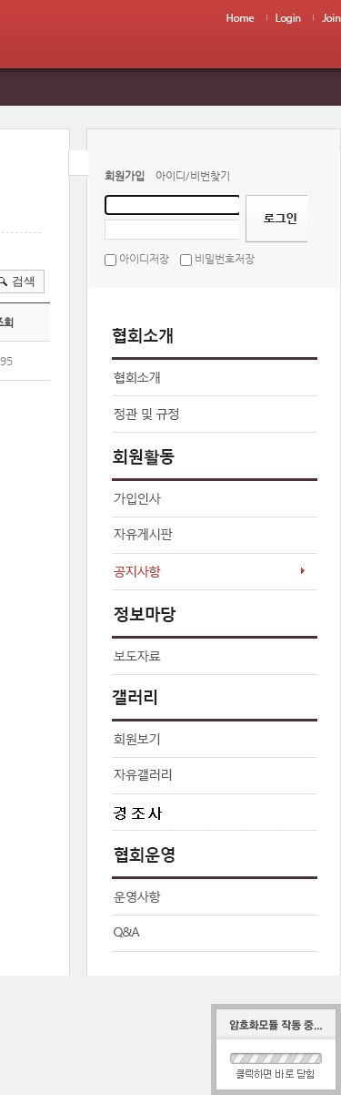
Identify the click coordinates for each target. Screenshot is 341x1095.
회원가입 (125, 175)
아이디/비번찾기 (192, 175)
